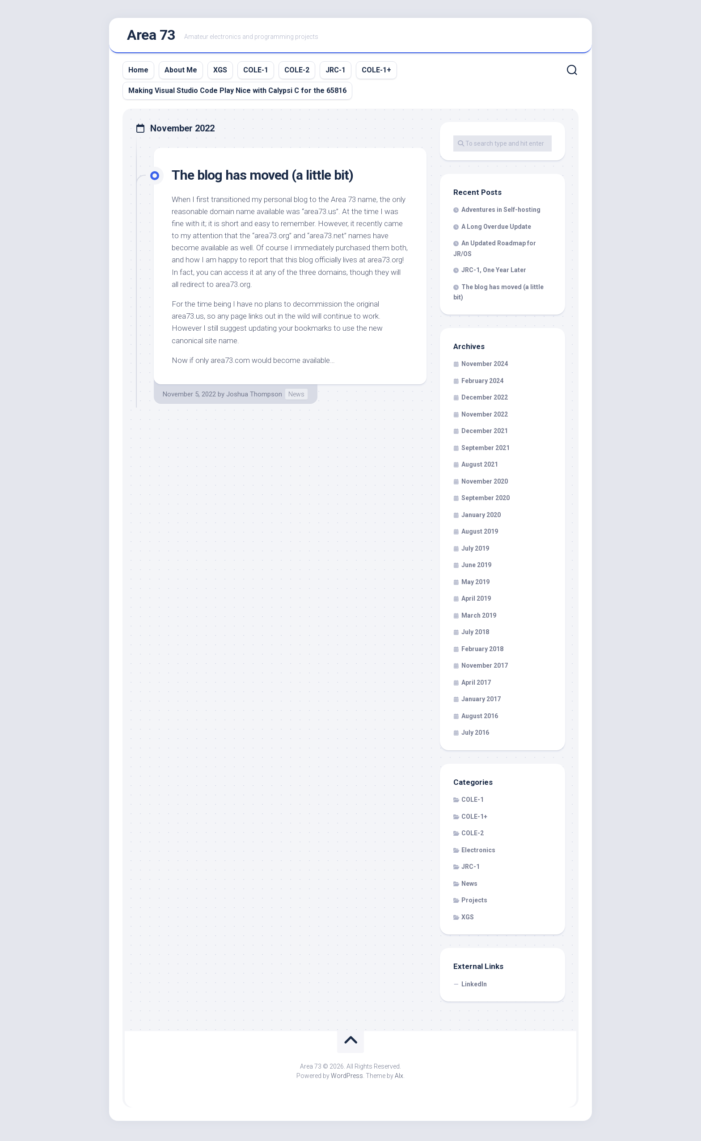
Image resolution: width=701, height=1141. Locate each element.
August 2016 (479, 717)
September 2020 (485, 500)
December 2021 (484, 433)
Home (138, 71)
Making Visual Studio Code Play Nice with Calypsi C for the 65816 (237, 92)
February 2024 (482, 382)
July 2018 (475, 634)
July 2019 (475, 550)
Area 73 (151, 36)
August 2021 (479, 466)
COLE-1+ (376, 71)
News (296, 396)
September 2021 (485, 449)
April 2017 (476, 684)
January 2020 (481, 516)
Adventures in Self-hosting (501, 211)
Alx (399, 1078)
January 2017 (481, 701)
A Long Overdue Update (496, 228)
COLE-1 (255, 71)
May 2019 (475, 583)
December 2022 (484, 399)
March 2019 (478, 617)
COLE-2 (296, 71)
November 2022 (484, 416)
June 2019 (476, 567)
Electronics (478, 851)
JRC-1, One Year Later (493, 272)
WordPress (347, 1078)
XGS (220, 71)
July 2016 (475, 734)
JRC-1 (335, 71)
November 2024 (484, 366)
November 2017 (484, 667)
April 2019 (476, 600)
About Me (181, 71)
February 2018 (482, 650)
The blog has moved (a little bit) (266, 176)
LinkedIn (474, 985)
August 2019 (479, 533)
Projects (474, 902)
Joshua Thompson (254, 396)
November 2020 (484, 483)
